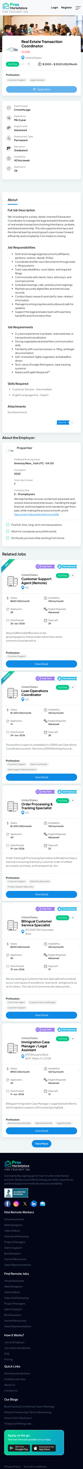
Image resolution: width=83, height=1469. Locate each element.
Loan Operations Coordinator (34, 693)
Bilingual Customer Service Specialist (36, 923)
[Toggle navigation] (78, 8)
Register (66, 7)
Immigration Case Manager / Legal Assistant (35, 1046)
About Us (9, 1384)
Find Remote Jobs (16, 1274)
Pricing (8, 1359)
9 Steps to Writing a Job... (18, 1423)
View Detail (41, 663)
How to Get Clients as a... (19, 1417)
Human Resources (15, 1259)
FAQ (6, 1353)
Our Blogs (11, 1399)
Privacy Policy (12, 1466)
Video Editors (12, 1230)
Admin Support (13, 1247)
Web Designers (13, 1224)
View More (41, 1143)
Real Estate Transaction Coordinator (41, 43)
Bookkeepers (12, 1253)
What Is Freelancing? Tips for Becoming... (28, 1412)
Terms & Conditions (34, 1466)
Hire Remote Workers (19, 1212)
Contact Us (11, 1390)
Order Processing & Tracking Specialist (37, 806)
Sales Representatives (17, 1264)
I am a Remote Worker (17, 1347)
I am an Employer (14, 1342)
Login (54, 7)
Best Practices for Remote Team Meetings (29, 1406)
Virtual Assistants (14, 1219)
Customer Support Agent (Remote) (36, 581)
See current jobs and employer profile (36, 514)
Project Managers (14, 1242)
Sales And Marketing (16, 1236)
